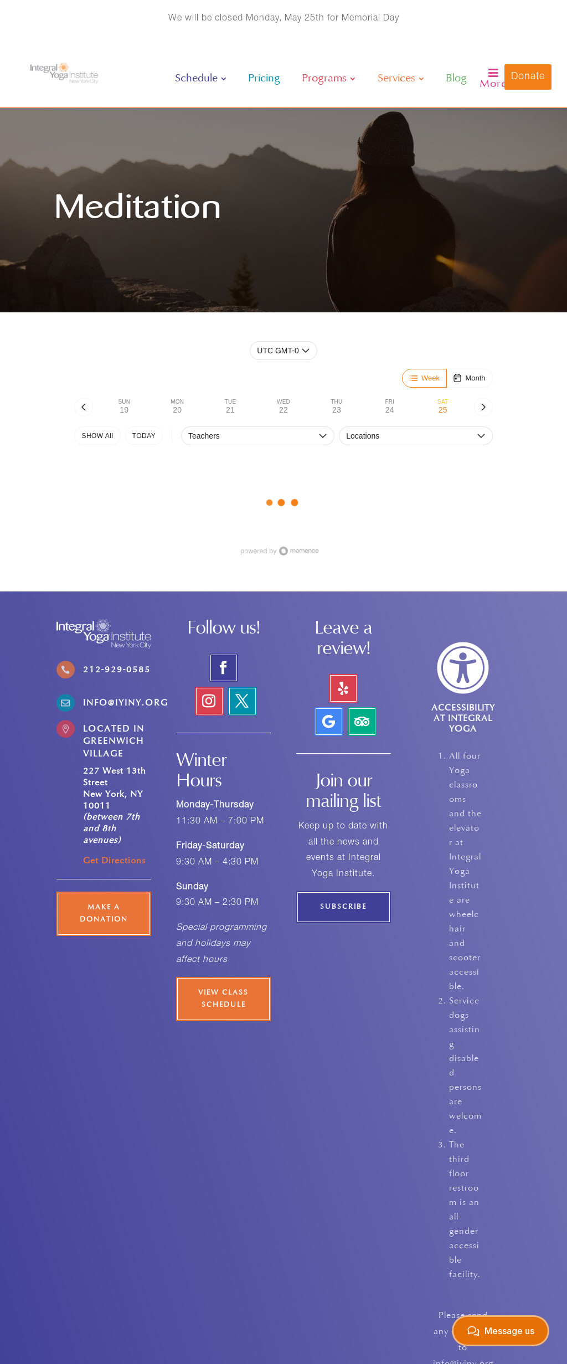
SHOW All (97, 436)
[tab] (124, 407)
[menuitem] (200, 78)
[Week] (424, 378)
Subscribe (343, 907)
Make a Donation (104, 913)
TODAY (144, 436)
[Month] (469, 378)
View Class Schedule (223, 999)
